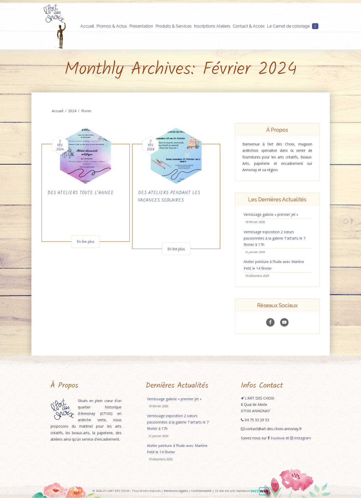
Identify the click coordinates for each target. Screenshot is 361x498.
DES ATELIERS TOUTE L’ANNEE (80, 193)
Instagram (300, 437)
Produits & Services (173, 26)
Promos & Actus (111, 26)
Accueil (87, 26)
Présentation (141, 26)
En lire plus (85, 241)
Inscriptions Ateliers (212, 26)
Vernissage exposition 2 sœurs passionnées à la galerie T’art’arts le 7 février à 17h (274, 238)
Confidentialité (201, 491)
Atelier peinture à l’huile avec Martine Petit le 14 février (274, 264)
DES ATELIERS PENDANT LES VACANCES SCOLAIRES (169, 196)
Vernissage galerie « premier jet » (271, 214)
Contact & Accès (249, 26)
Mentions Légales (176, 491)
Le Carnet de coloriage (288, 26)
